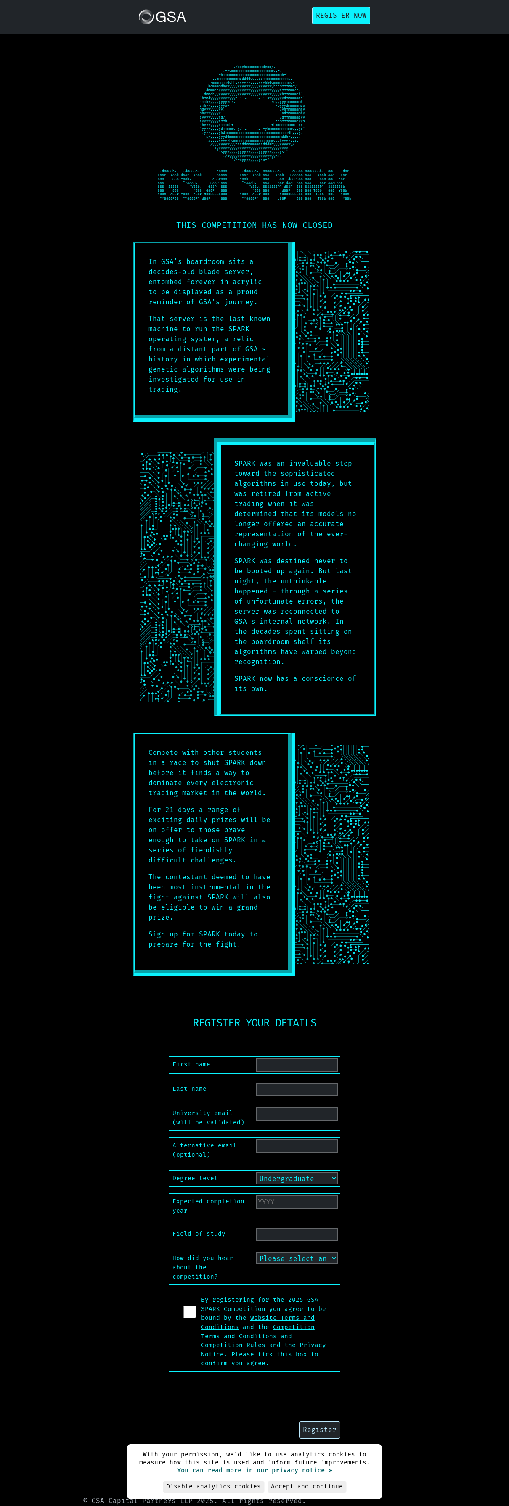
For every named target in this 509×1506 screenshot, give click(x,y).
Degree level (195, 1178)
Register (320, 1430)
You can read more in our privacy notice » (254, 1470)
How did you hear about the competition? (202, 1267)
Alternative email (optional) (204, 1150)
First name (191, 1064)
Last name (189, 1088)
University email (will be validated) (208, 1118)
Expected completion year (208, 1206)
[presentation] (254, 1395)
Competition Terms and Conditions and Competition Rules (258, 1336)
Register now (341, 15)
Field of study (198, 1233)
